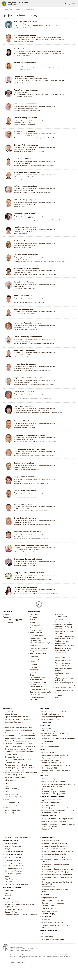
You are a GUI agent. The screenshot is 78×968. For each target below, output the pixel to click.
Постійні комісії (11, 879)
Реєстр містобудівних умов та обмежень (58, 738)
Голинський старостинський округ (19, 730)
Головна (5, 9)
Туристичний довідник (14, 805)
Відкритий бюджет (12, 912)
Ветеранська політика (63, 658)
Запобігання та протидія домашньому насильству (65, 684)
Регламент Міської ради (14, 865)
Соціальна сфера (37, 635)
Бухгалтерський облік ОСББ (53, 758)
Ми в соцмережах (49, 928)
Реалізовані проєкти (50, 714)
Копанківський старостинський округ (20, 733)
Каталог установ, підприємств (54, 711)
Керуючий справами (13, 846)
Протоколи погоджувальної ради (55, 872)
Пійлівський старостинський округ (18, 744)
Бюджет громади (12, 902)
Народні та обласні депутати (16, 884)
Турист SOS (9, 813)
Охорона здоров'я (37, 659)
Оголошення (8, 622)
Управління (9, 890)
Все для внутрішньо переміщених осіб (63, 649)
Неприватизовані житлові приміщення (57, 819)
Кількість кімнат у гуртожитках (54, 821)
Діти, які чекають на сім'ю (52, 800)
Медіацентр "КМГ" (62, 673)
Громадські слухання (13, 757)
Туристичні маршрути (13, 797)
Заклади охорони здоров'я (53, 903)
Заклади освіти (48, 906)
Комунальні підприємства (52, 900)
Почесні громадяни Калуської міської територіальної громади (20, 769)
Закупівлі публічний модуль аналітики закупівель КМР (20, 905)
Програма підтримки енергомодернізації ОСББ (53, 762)
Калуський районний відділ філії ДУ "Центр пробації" (63, 627)
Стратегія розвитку (62, 622)
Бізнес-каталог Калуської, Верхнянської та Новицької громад (21, 774)
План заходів (35, 625)
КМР (12, 9)
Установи (8, 896)
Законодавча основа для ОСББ (55, 755)
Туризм (33, 672)
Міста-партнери (11, 780)
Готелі (7, 799)
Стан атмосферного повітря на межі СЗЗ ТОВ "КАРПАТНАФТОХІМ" (58, 785)
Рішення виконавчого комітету (54, 843)
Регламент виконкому (13, 857)
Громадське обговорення (60, 697)
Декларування (61, 619)
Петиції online (47, 936)
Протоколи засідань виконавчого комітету (55, 865)
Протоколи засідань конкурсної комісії (58, 869)
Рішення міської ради (51, 841)
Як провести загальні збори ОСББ (56, 765)
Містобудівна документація (53, 731)
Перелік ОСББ (48, 752)
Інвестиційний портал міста (53, 717)
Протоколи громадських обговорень (57, 874)
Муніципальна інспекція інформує (64, 632)
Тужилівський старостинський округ (19, 752)
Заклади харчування (13, 810)
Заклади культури (49, 908)
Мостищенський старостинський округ (20, 738)
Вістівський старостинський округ (18, 727)
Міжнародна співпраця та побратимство (39, 679)
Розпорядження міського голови (55, 846)
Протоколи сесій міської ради (54, 857)
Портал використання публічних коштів (21, 915)
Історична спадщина (13, 789)
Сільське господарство (39, 648)
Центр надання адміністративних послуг (40, 642)
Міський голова (11, 843)
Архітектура (34, 670)
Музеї (7, 791)
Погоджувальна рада (13, 868)
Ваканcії (33, 622)
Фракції (8, 876)
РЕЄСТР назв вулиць (50, 746)
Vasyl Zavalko (22, 962)
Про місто (9, 711)
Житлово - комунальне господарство (39, 629)
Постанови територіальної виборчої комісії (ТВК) (57, 883)
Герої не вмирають (62, 663)
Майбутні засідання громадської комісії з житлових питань (58, 825)
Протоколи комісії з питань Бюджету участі (57, 878)
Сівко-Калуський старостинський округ (20, 746)
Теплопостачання (62, 666)
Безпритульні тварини (64, 690)
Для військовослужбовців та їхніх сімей (64, 678)
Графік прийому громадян (25, 9)
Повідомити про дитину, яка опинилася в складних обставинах (58, 812)
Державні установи (50, 911)
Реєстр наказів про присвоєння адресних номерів (55, 735)
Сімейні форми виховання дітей (55, 808)
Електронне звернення (51, 934)
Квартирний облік (49, 829)
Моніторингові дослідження (53, 781)
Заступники (9, 849)
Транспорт (34, 656)
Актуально (34, 614)
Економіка (34, 645)
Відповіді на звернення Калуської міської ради (64, 637)
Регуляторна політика (51, 719)
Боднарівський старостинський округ (20, 725)
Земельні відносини (38, 654)
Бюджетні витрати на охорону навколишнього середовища (54, 793)
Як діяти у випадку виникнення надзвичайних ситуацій (64, 643)
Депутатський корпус (13, 871)
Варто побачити (11, 794)
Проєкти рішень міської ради (54, 849)
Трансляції (7, 617)
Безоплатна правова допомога (63, 654)
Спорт (32, 675)
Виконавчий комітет (13, 860)
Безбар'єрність (61, 693)
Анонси (33, 620)
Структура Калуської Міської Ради (16, 837)
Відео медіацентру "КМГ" (13, 620)
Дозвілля (33, 664)
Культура (33, 667)
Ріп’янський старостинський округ (18, 741)
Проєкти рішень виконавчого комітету (57, 851)
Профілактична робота (51, 802)
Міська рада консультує (64, 687)
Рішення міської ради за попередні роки (56, 890)
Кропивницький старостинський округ (20, 735)
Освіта (32, 662)
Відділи (8, 893)
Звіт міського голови (63, 660)
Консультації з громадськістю (61, 615)
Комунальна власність (39, 651)
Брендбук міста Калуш (14, 722)
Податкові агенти (12, 802)
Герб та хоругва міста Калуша (16, 717)
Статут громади (11, 754)
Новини (6, 614)
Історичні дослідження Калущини (18, 719)
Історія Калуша (11, 714)
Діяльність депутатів (13, 874)
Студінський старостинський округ (19, 749)
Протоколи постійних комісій (54, 854)
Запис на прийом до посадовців (55, 925)
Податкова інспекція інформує (38, 698)
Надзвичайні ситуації (38, 638)
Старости (8, 882)
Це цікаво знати (48, 805)
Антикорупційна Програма (15, 777)
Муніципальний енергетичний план (19, 760)
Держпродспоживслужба (40, 692)
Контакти (8, 808)
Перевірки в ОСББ (49, 768)
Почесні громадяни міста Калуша (18, 765)
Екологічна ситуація (50, 779)
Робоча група (47, 789)
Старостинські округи (38, 689)
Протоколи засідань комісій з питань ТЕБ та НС (57, 861)
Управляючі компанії (38, 633)
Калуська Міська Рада (18, 3)
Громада (33, 617)
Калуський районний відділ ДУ (63, 669)
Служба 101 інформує (38, 695)
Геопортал (46, 728)
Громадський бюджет (13, 909)
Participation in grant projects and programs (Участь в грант (38, 685)
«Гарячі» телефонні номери (53, 939)
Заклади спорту (48, 914)
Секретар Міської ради (14, 851)
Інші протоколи (48, 887)
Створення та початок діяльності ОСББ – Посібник (58, 772)
